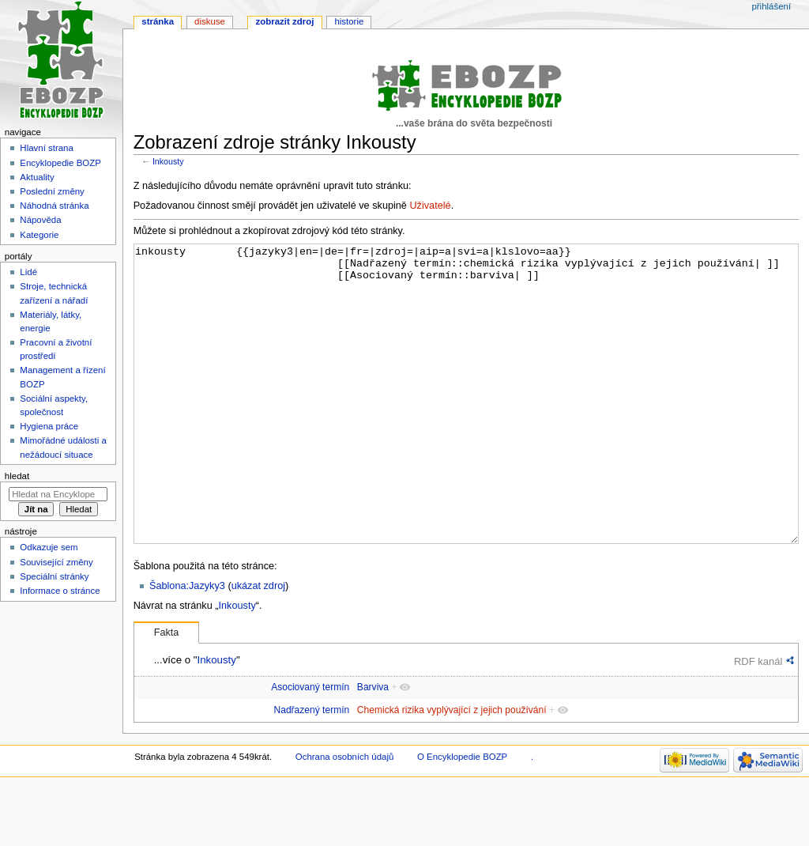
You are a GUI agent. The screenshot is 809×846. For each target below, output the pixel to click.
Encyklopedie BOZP (60, 163)
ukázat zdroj (258, 645)
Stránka (157, 21)
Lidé (28, 272)
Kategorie (39, 235)
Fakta (166, 691)
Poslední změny (52, 191)
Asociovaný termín (310, 746)
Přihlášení (771, 6)
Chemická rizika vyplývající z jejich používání (452, 769)
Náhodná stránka (54, 205)
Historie (348, 21)
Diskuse (209, 21)
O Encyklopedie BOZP (462, 816)
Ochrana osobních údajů (344, 816)
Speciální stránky (54, 576)
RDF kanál (758, 721)
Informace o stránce (60, 590)
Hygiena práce (49, 426)
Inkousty (168, 161)
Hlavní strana (46, 148)
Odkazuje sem (48, 547)
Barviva (373, 746)
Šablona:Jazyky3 (187, 645)
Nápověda (40, 220)
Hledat (17, 476)
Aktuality (37, 177)
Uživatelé (429, 205)
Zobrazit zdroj (285, 21)
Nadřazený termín (311, 769)
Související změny (56, 562)
